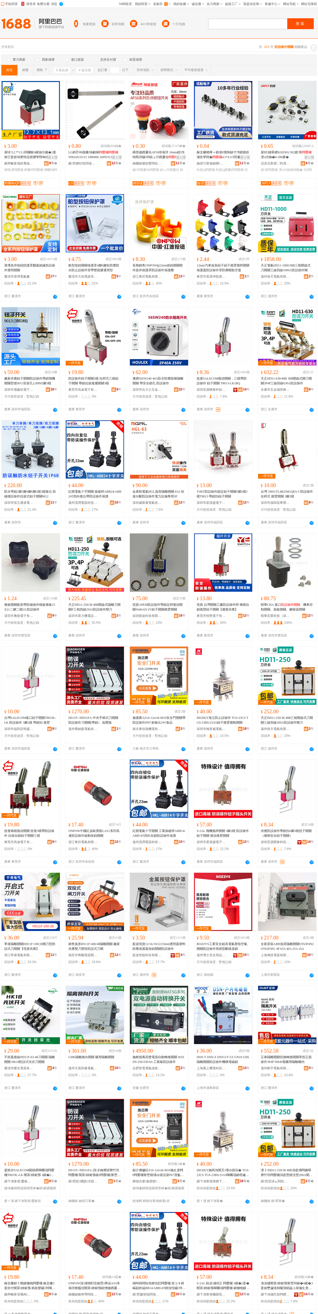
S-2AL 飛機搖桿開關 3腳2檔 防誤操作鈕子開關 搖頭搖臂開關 (223, 833)
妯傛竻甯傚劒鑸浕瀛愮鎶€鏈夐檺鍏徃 (211, 163)
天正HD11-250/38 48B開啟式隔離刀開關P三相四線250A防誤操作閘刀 (94, 607)
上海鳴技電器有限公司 (275, 955)
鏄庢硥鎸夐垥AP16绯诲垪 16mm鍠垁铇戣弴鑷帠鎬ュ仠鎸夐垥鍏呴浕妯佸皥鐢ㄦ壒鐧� (158, 154)
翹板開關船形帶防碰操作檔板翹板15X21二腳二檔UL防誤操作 (29, 607)
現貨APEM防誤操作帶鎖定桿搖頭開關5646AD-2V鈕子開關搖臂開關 (157, 607)
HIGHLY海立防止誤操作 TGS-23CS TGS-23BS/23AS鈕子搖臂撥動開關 (222, 720)
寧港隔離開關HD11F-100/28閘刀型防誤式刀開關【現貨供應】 (29, 946)
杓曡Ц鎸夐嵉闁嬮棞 (230, 170)
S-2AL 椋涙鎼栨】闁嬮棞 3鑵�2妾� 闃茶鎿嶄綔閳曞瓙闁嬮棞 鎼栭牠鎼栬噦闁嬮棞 (223, 1285)
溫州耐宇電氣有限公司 (275, 1068)
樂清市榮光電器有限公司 (18, 1068)
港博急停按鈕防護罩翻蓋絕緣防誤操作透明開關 (29, 268)
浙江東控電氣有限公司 (147, 276)
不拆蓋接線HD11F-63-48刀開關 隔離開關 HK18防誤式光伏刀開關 (29, 1059)
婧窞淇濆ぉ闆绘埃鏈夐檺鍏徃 (275, 1181)
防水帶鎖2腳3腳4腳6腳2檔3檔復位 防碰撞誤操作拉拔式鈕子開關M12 (30, 494)
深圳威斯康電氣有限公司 (147, 503)
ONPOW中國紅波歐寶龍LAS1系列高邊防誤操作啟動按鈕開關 (94, 833)
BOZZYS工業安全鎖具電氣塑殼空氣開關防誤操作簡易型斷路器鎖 (222, 946)
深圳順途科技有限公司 (147, 616)
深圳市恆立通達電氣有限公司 (18, 503)
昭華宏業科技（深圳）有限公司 (275, 616)
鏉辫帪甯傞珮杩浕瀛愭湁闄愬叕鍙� (18, 1294)
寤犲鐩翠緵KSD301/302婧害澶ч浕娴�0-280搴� (286, 154)
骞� (53, 163)
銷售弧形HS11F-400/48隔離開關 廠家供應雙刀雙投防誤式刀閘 (94, 946)
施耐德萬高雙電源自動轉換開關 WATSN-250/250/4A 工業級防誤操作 (158, 1059)
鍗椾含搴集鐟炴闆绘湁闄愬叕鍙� (147, 1181)
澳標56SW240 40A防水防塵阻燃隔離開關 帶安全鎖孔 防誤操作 (157, 381)
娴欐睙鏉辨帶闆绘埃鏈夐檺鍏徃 (83, 1294)
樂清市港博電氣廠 (17, 276)
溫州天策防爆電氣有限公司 (83, 1068)
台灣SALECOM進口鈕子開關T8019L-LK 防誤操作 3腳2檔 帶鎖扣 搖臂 (30, 720)
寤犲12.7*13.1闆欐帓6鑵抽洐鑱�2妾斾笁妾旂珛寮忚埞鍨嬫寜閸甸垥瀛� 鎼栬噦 (30, 154)
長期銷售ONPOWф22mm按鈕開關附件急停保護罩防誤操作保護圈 (157, 268)
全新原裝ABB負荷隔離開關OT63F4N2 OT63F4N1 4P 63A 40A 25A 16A (287, 946)
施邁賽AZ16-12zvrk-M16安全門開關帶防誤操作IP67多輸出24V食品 (159, 720)
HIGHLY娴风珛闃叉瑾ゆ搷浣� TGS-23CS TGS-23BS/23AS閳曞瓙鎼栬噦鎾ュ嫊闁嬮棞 (223, 1172)
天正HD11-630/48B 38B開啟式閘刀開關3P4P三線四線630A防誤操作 (286, 381)
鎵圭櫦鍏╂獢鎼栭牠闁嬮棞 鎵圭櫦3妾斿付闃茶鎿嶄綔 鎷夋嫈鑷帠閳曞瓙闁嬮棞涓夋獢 (29, 1285)
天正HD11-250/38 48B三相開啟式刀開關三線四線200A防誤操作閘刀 (287, 720)
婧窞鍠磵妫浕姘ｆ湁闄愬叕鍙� (83, 1181)
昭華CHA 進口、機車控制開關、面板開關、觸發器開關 (287, 607)
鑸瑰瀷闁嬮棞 (13, 170)
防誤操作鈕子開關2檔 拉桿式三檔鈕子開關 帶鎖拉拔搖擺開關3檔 (93, 381)
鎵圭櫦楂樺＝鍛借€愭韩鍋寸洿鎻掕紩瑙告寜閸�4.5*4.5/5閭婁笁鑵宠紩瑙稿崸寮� (223, 154)
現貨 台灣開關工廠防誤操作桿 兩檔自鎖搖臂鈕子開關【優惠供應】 (223, 607)
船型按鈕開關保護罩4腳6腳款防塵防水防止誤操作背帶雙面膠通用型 (93, 268)
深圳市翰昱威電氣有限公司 (211, 729)
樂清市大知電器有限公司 (83, 276)
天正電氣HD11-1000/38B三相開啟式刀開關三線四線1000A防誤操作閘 (286, 268)
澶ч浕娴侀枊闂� (291, 170)
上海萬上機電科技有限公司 (211, 1068)
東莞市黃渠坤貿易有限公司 (211, 276)
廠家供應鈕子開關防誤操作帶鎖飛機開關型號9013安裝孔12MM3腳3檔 (29, 381)
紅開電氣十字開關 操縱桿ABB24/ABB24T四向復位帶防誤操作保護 (94, 494)
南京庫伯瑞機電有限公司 (147, 729)
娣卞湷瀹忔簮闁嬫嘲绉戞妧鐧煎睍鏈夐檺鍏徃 (275, 1294)
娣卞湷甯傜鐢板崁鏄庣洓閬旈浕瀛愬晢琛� (18, 1181)
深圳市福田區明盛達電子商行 (18, 729)
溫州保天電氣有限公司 (275, 276)
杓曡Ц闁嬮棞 (206, 170)
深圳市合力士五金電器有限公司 (147, 389)
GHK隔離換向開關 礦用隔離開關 (91, 1057)
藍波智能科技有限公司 (147, 955)
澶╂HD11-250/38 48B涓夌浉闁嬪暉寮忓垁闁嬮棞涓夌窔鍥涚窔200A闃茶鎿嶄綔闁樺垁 (287, 1172)
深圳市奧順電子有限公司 (18, 616)
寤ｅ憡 (53, 157)
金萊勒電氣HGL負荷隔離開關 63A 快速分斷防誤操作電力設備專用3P (158, 494)
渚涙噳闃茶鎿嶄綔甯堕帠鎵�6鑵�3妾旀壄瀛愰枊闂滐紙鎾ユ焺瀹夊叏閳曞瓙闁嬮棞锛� (287, 1285)
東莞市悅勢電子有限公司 (211, 616)
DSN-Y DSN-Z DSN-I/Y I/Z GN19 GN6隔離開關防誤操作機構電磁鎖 (223, 1059)
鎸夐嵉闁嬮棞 (33, 170)
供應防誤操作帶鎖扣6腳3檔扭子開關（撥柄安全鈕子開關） (286, 833)
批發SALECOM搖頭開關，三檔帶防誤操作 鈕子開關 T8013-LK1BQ (222, 381)
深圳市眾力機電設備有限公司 (83, 616)
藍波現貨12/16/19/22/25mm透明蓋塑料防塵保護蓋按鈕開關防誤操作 (159, 946)
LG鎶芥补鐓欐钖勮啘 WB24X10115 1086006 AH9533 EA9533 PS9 (94, 154)
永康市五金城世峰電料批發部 (275, 389)
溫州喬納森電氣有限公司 (83, 729)
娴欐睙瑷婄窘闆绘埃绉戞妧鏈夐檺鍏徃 (147, 163)
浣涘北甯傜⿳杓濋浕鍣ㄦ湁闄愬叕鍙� (275, 163)
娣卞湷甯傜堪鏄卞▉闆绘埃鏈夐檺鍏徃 (211, 1181)
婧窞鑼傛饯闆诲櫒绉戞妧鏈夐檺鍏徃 (147, 1294)
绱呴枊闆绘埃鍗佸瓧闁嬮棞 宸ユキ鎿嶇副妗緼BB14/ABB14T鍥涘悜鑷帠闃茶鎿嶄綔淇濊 (159, 1285)
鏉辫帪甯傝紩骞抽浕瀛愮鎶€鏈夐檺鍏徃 (18, 163)
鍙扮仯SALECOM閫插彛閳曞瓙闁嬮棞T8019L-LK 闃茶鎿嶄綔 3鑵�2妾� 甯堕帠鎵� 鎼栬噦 (29, 1172)
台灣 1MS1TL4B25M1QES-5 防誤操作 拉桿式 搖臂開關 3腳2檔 (287, 494)
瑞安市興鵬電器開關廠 (83, 955)
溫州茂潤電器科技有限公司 (83, 503)
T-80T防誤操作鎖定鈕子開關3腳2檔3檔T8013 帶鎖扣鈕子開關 (222, 494)
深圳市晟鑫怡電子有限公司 (18, 389)
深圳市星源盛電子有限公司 (211, 503)
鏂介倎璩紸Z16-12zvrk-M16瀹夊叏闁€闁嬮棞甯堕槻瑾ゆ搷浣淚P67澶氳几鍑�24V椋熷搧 (158, 1172)
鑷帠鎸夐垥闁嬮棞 (145, 170)
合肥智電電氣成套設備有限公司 (147, 1068)
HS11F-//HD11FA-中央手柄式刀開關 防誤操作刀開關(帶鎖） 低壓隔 (93, 720)
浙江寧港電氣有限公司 (18, 955)
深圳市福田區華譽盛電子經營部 (275, 503)
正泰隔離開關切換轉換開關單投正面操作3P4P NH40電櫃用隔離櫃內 (286, 1059)
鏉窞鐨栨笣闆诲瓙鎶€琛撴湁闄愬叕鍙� (83, 163)
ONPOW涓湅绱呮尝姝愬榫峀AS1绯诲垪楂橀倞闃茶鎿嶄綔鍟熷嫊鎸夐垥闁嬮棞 (94, 1285)
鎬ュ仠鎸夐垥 (169, 170)
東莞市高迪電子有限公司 (83, 389)
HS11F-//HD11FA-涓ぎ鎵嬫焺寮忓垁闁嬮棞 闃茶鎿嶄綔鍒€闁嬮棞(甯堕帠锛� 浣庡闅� (94, 1172)
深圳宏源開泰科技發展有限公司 (211, 389)
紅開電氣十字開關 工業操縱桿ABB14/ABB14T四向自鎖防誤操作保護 (158, 833)
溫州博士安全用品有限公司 (211, 955)
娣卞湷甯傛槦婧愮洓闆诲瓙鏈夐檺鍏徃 (211, 1294)
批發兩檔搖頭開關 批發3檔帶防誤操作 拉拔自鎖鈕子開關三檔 (29, 833)
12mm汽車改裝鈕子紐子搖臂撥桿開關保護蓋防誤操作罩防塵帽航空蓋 (223, 268)
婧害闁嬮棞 (269, 170)
